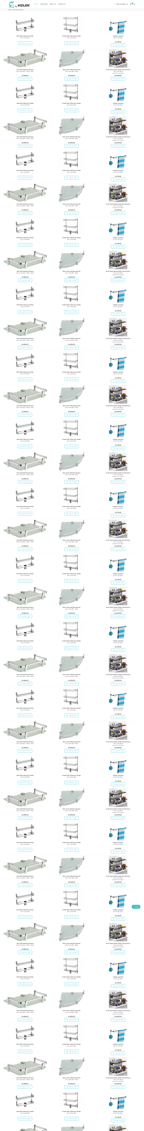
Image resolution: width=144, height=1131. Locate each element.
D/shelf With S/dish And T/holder (71, 36)
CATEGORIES (44, 4)
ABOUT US (53, 4)
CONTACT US (62, 4)
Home (9, 10)
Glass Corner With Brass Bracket (71, 70)
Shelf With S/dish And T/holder (25, 36)
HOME (36, 4)
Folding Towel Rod (118, 36)
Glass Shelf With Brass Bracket (25, 70)
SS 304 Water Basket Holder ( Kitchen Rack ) (118, 70)
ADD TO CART (26, 43)
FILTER (137, 907)
